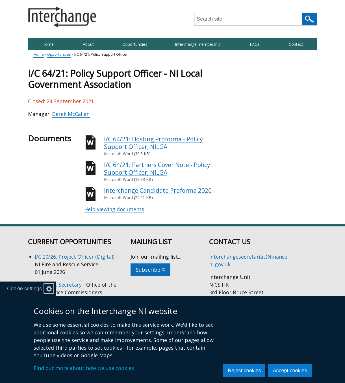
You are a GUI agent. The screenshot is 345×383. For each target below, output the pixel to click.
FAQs (255, 44)
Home (48, 44)
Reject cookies (244, 370)
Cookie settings (24, 288)
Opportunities (134, 44)
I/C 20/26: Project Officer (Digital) (74, 256)
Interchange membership (198, 44)
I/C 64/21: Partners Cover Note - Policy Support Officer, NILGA (160, 171)
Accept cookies (290, 370)
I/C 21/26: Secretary (58, 284)
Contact (296, 44)
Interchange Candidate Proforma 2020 (160, 193)
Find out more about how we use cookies (84, 368)
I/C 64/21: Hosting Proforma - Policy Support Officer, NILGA (160, 146)
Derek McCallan (71, 114)
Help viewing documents (114, 209)
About (88, 44)
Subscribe (153, 271)
